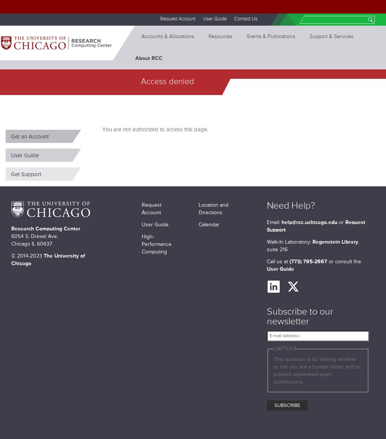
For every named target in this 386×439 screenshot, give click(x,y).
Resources (220, 36)
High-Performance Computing (157, 244)
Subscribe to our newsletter (300, 317)
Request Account (178, 19)
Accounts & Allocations (167, 36)
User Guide (215, 19)
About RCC (148, 58)
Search (370, 20)
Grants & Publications (271, 36)
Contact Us (245, 19)
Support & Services (331, 36)
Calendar (209, 224)
